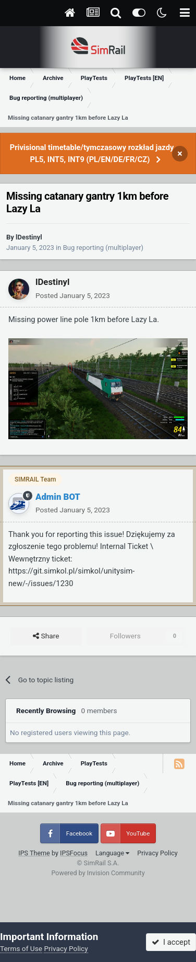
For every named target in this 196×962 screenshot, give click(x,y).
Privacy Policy (157, 853)
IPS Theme (34, 853)
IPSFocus (74, 853)
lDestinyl (29, 237)
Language (112, 853)
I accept (171, 942)
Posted (72, 295)
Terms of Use (21, 948)
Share (46, 636)
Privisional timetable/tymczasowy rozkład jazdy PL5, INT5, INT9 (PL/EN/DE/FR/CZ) (92, 153)
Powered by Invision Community (97, 873)
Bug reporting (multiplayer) (103, 247)
